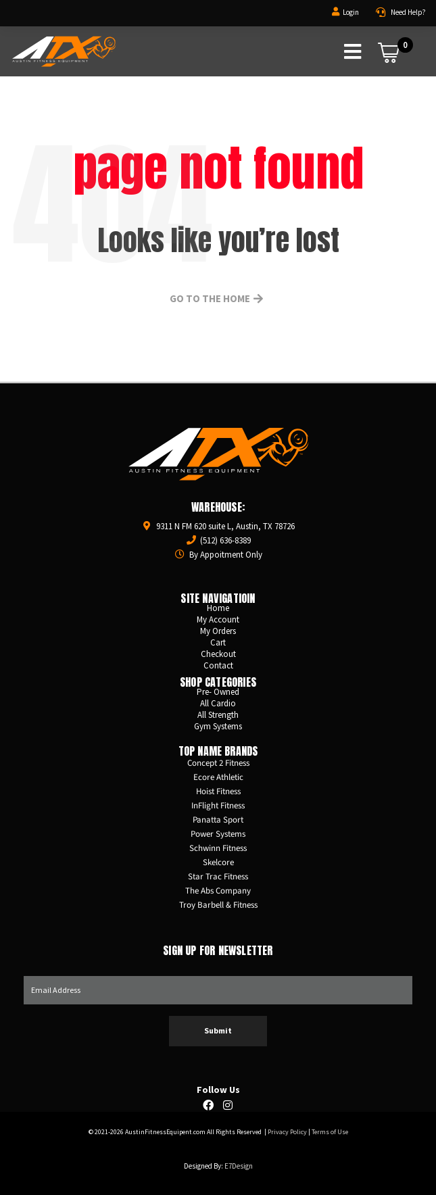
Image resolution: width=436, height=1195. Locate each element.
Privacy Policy (287, 1131)
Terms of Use (330, 1131)
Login (351, 12)
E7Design (238, 1166)
